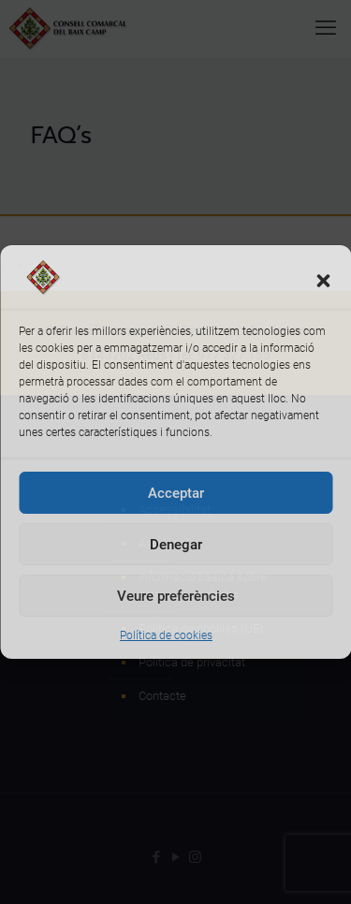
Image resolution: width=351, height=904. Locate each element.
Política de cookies (166, 635)
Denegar (176, 544)
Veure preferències (176, 596)
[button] (323, 280)
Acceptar (176, 493)
